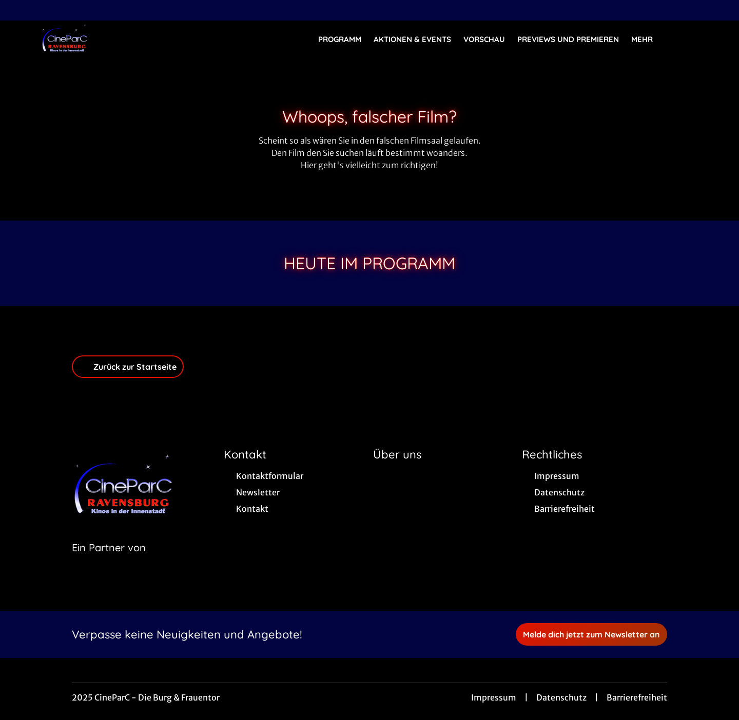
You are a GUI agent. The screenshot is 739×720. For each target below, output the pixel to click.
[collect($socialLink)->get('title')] (18, 10)
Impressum (493, 697)
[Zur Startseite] (113, 39)
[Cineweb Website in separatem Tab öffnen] (109, 560)
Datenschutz (561, 697)
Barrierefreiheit (637, 697)
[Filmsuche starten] (687, 39)
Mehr (648, 39)
